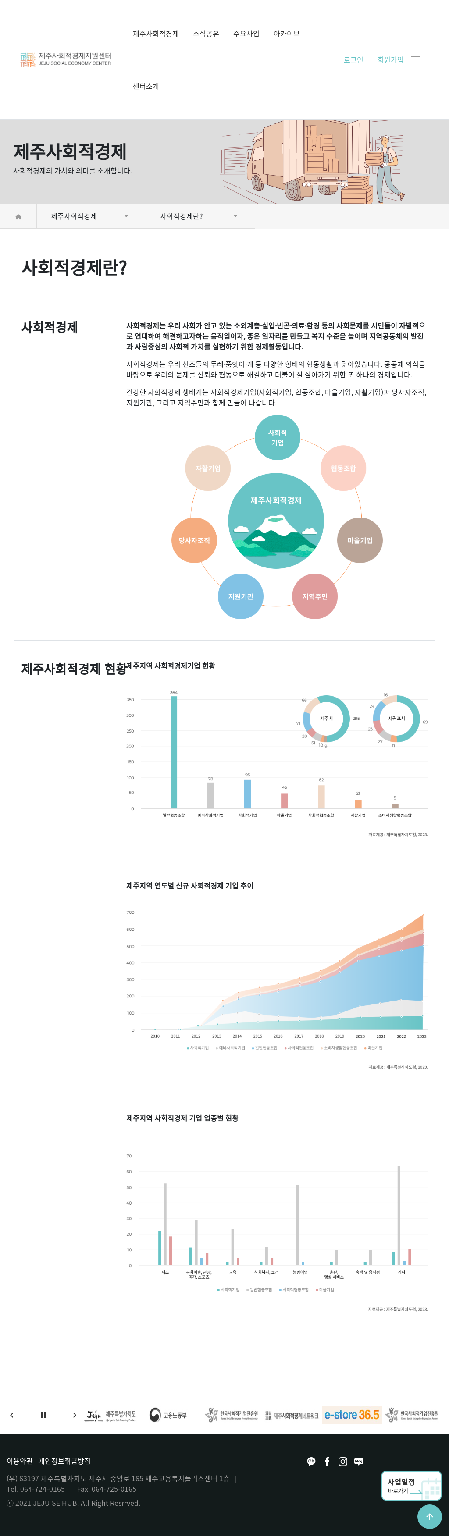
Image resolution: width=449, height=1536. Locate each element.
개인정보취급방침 (64, 1460)
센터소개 (146, 86)
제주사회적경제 (156, 33)
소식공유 (206, 33)
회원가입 (391, 59)
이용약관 (20, 1460)
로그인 (353, 59)
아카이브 (287, 33)
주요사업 (246, 33)
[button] (12, 1415)
